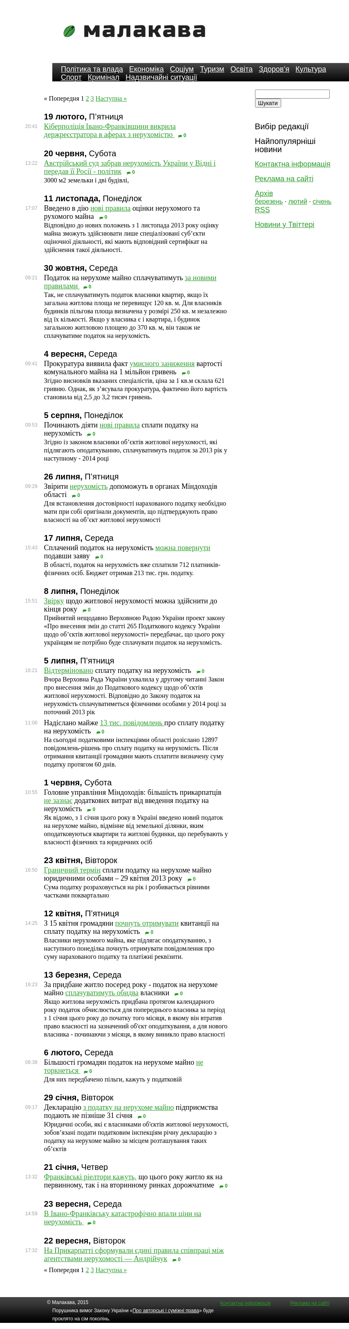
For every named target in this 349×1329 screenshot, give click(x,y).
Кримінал (103, 77)
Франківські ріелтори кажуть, (90, 1177)
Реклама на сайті (284, 179)
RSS (262, 210)
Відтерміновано (69, 670)
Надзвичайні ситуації (161, 77)
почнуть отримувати (147, 923)
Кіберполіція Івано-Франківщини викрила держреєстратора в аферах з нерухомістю (110, 130)
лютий (298, 201)
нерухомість (89, 486)
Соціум (182, 69)
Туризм (212, 69)
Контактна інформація (293, 164)
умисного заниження (162, 364)
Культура (310, 69)
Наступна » (111, 98)
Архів (264, 193)
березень (269, 201)
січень (322, 201)
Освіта (241, 69)
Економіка (146, 69)
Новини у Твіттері (285, 224)
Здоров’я (274, 69)
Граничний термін (72, 870)
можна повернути (182, 548)
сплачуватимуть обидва (102, 993)
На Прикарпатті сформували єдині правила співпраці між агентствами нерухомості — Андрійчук (134, 1254)
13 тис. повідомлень (132, 723)
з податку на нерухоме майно (128, 1107)
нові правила (110, 208)
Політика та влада (92, 69)
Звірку (54, 601)
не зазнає (58, 800)
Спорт (71, 77)
